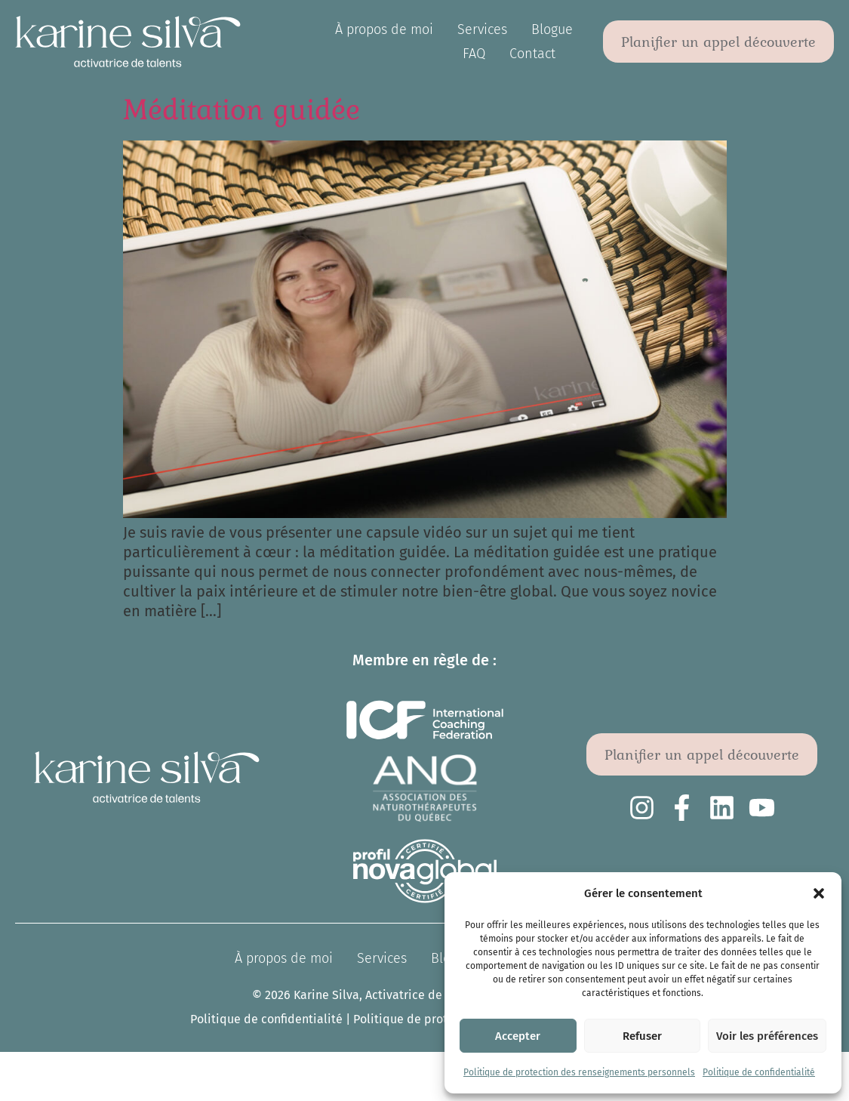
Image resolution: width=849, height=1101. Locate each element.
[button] (818, 893)
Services (482, 29)
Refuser (642, 1036)
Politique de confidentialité (759, 1072)
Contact (532, 53)
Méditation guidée (241, 108)
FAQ (474, 53)
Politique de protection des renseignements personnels (579, 1072)
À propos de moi (384, 29)
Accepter (517, 1036)
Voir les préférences (767, 1036)
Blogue (552, 29)
